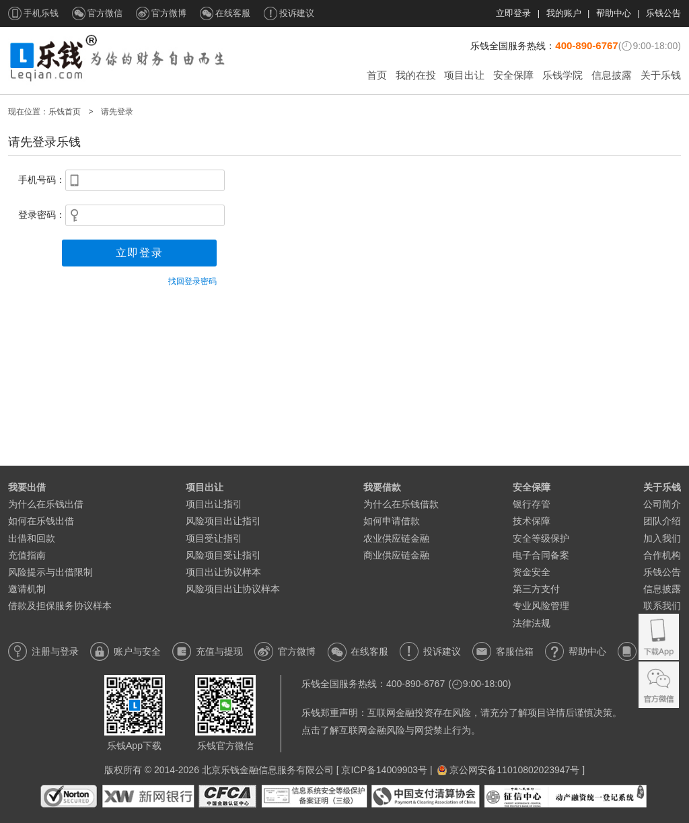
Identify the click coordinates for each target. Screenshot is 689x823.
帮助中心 (613, 13)
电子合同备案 (541, 555)
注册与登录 (55, 651)
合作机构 (662, 555)
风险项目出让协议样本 (237, 588)
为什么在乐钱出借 (45, 504)
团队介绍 (662, 520)
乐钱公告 (663, 13)
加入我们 (662, 538)
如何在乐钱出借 (41, 520)
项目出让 (464, 75)
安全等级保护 (541, 538)
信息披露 (611, 75)
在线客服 (232, 13)
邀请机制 (27, 588)
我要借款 (382, 487)
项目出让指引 (214, 504)
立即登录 (513, 13)
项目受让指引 (214, 538)
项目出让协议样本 (228, 572)
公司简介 (662, 504)
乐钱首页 (64, 111)
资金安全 (531, 572)
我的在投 (416, 75)
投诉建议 (296, 13)
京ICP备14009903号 (384, 769)
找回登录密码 (192, 281)
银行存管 (531, 504)
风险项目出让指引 (223, 520)
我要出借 (27, 487)
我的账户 (563, 13)
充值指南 (27, 555)
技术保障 (531, 520)
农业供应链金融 (396, 538)
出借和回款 (31, 538)
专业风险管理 (541, 605)
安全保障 (513, 75)
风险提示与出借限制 (50, 572)
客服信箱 (515, 651)
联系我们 (662, 605)
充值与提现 (219, 651)
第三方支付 (536, 588)
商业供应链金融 (396, 555)
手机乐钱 (41, 13)
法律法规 (531, 623)
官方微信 (104, 13)
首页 (377, 75)
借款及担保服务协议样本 (60, 605)
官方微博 (168, 13)
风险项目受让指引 (223, 555)
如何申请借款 (391, 520)
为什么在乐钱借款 (401, 504)
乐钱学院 (562, 75)
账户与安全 (137, 651)
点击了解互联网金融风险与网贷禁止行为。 (390, 730)
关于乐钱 (661, 75)
